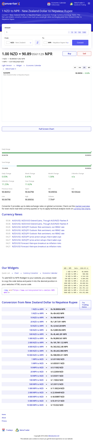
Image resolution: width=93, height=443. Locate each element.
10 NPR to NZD (37, 367)
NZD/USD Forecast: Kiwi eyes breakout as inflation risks (36, 243)
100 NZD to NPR (36, 330)
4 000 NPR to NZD (36, 396)
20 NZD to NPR (37, 321)
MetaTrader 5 (11, 69)
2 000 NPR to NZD (36, 392)
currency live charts (82, 208)
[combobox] (19, 42)
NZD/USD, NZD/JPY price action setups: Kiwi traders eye (36, 237)
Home (4, 414)
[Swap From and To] (37, 42)
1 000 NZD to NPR (36, 338)
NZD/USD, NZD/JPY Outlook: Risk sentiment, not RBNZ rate (38, 227)
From (6, 38)
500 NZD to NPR (36, 334)
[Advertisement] (46, 138)
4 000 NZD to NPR (36, 346)
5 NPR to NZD (38, 363)
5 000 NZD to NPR (36, 351)
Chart (16, 273)
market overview (82, 206)
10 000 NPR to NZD (35, 405)
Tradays (7, 430)
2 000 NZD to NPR (36, 342)
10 (72, 32)
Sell (84, 53)
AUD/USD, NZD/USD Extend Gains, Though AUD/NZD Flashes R (40, 220)
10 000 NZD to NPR (35, 355)
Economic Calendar (33, 65)
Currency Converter (30, 273)
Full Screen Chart (46, 129)
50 (75, 32)
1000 (84, 32)
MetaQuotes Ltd (53, 436)
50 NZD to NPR (37, 326)
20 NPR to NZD (37, 371)
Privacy (4, 421)
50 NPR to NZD (37, 376)
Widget (19, 65)
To (43, 38)
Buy (69, 53)
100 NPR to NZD (36, 380)
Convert (80, 43)
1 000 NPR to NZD (36, 388)
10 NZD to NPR (37, 317)
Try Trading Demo (85, 304)
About (4, 418)
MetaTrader (23, 430)
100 (79, 32)
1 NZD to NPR (38, 309)
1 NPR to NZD (38, 359)
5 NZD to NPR (38, 313)
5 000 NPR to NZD (36, 401)
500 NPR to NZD (36, 384)
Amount (7, 28)
